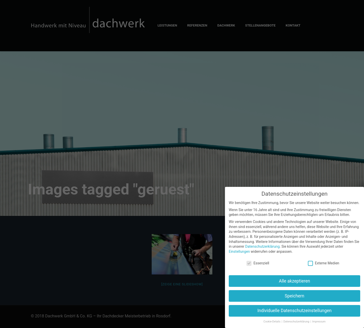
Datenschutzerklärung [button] (296, 321)
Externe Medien (323, 263)
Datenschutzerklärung (262, 246)
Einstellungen (239, 251)
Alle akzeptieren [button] (294, 281)
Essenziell (257, 263)
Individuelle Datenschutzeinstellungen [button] (294, 310)
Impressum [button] (319, 321)
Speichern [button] (294, 295)
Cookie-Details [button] (272, 321)
